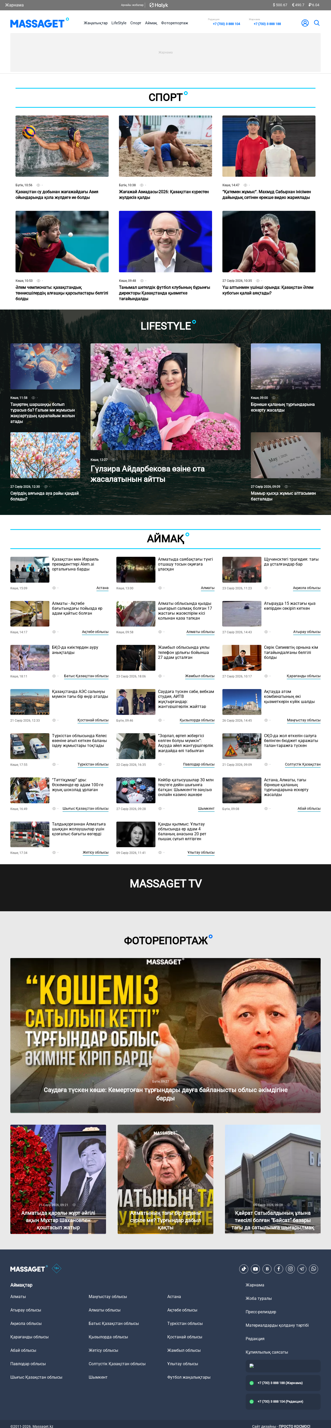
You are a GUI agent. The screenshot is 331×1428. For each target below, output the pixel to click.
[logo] (39, 23)
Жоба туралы (259, 1298)
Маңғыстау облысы (304, 720)
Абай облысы (309, 808)
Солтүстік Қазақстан (303, 764)
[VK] (267, 1268)
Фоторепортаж (174, 23)
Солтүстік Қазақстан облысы (117, 1363)
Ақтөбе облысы (95, 632)
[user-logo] (305, 23)
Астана (102, 588)
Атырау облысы (307, 632)
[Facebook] (278, 1268)
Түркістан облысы (93, 764)
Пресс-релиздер (261, 1311)
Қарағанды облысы (304, 676)
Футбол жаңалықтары (188, 1377)
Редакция (255, 1338)
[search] (316, 23)
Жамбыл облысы (200, 676)
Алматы (208, 588)
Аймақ (151, 23)
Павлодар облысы (199, 764)
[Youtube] (255, 1268)
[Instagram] (290, 1268)
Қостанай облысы (93, 720)
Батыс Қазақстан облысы (86, 676)
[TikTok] (243, 1268)
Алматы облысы (200, 632)
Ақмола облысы (307, 588)
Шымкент (206, 808)
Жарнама (14, 5)
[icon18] (57, 1268)
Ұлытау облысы (201, 852)
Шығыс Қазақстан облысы (86, 808)
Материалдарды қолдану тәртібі (277, 1325)
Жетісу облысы (96, 852)
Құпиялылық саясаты (267, 1352)
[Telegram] (302, 1268)
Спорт (135, 23)
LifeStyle (118, 23)
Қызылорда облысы (197, 720)
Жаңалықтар (96, 23)
